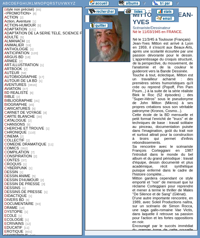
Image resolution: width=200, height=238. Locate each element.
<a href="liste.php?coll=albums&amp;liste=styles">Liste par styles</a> (42, 117)
